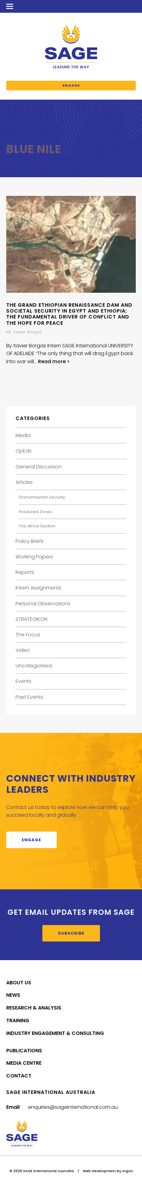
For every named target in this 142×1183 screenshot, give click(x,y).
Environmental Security (42, 497)
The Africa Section (37, 526)
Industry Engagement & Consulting (55, 1033)
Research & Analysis (33, 1007)
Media (23, 435)
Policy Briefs (30, 541)
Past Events (29, 697)
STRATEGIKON (31, 619)
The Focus (28, 634)
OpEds (23, 450)
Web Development (99, 1170)
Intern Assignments (38, 587)
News (13, 995)
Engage (71, 85)
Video (23, 650)
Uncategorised (34, 665)
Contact (18, 1075)
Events (23, 681)
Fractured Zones (35, 512)
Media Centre (23, 1063)
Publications (24, 1050)
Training (17, 1020)
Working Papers (34, 556)
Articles (24, 482)
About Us (18, 982)
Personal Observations (43, 603)
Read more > (54, 361)
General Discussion (39, 466)
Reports (25, 572)
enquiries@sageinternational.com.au (73, 1107)
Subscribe (71, 933)
